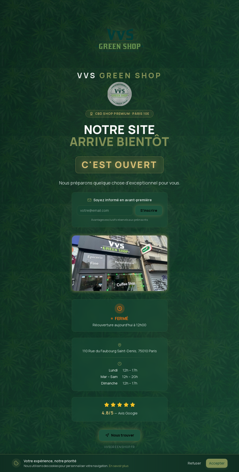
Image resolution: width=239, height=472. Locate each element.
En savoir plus (118, 466)
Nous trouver (119, 435)
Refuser (194, 463)
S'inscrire (148, 210)
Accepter (217, 463)
